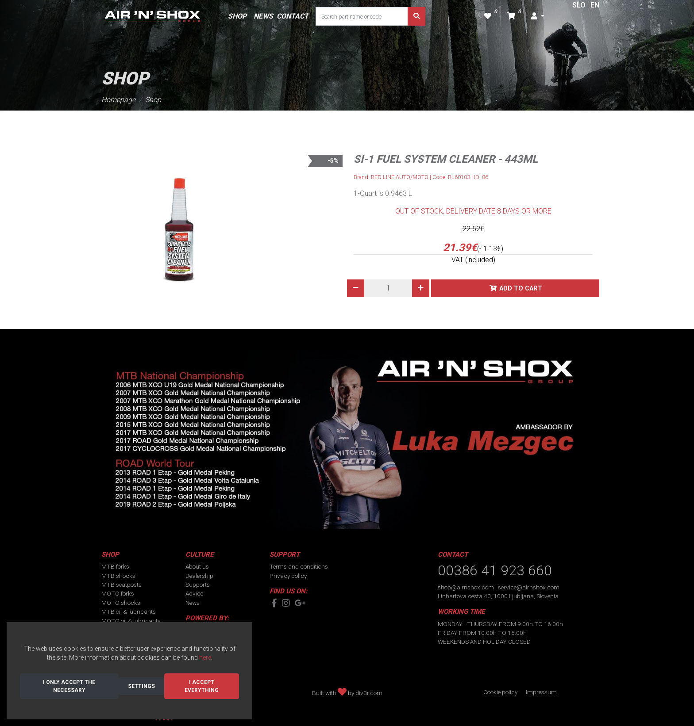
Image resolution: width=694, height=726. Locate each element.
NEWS (263, 16)
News (192, 602)
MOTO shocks (120, 602)
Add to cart (520, 288)
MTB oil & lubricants (128, 611)
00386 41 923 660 (495, 570)
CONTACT (292, 16)
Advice (194, 593)
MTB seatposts (121, 584)
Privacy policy (288, 575)
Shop (153, 100)
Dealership (199, 575)
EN (594, 5)
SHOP (237, 16)
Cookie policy (500, 691)
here (205, 657)
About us (197, 566)
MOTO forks (117, 593)
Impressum (541, 691)
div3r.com (368, 692)
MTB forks (115, 566)
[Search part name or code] (362, 16)
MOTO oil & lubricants (131, 620)
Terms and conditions (299, 566)
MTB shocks (118, 575)
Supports (197, 584)
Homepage (118, 100)
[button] (537, 16)
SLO (579, 5)
